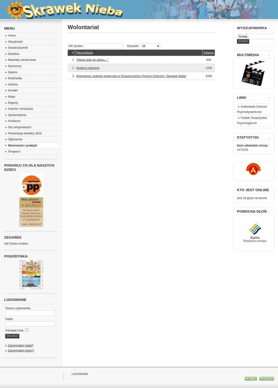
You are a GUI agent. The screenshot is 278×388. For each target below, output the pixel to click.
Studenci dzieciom (87, 68)
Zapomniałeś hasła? (20, 345)
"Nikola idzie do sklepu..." (92, 60)
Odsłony (208, 52)
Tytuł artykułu (84, 52)
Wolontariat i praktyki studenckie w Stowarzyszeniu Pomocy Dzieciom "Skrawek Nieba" (131, 76)
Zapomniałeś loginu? (21, 350)
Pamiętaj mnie (16, 330)
